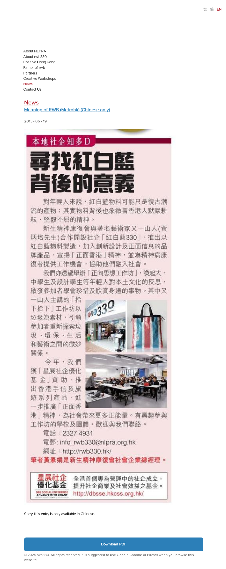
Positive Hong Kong (39, 62)
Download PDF (113, 544)
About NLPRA (34, 51)
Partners (30, 73)
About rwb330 (35, 56)
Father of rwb (34, 67)
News (28, 84)
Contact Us (32, 89)
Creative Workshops (39, 78)
